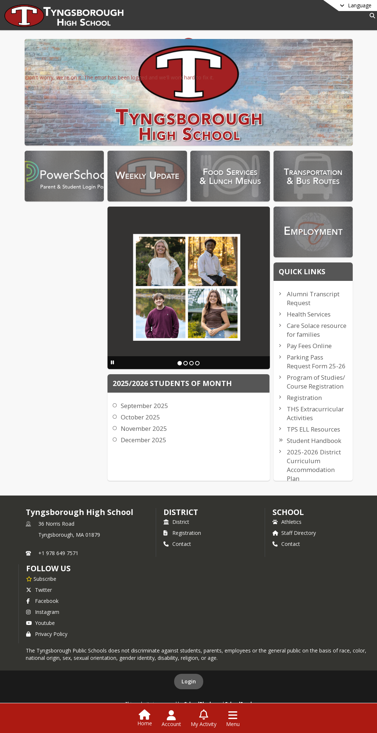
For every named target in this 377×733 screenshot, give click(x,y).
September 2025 (144, 405)
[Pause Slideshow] (112, 362)
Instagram (42, 611)
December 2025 (143, 440)
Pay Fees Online (309, 346)
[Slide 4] (197, 363)
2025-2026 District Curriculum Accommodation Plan (314, 465)
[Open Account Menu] (171, 718)
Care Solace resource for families (316, 330)
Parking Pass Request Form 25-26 (316, 361)
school (288, 512)
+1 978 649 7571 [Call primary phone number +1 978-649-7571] (58, 553)
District (176, 521)
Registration (304, 397)
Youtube (40, 622)
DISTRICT (180, 512)
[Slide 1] (179, 363)
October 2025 (140, 417)
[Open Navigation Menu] (233, 718)
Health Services (309, 314)
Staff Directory (294, 532)
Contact (177, 543)
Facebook (42, 600)
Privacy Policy (46, 633)
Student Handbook (314, 440)
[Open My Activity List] (203, 718)
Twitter (39, 589)
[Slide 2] (185, 363)
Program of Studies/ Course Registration (316, 381)
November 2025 (144, 428)
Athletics (287, 521)
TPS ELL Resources (313, 429)
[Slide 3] (191, 363)
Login (189, 681)
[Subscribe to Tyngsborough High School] (41, 579)
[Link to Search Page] (371, 15)
